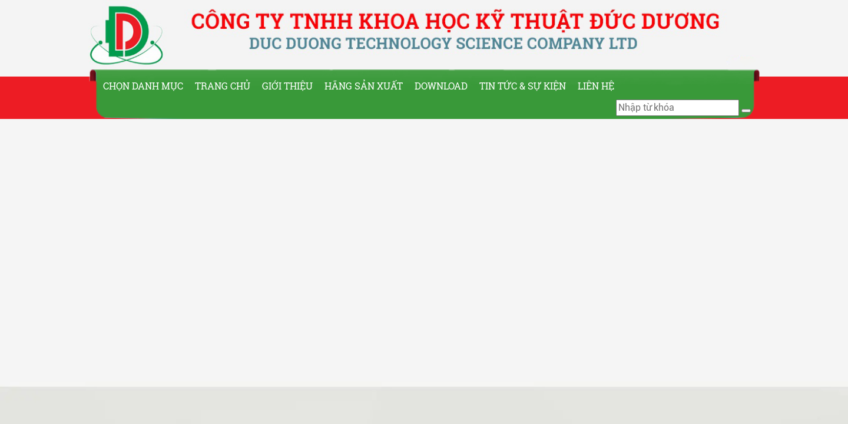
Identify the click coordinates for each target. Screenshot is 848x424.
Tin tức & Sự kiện (522, 86)
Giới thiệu (287, 86)
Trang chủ (222, 86)
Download (441, 86)
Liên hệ (596, 86)
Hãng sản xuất (363, 86)
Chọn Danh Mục (143, 86)
